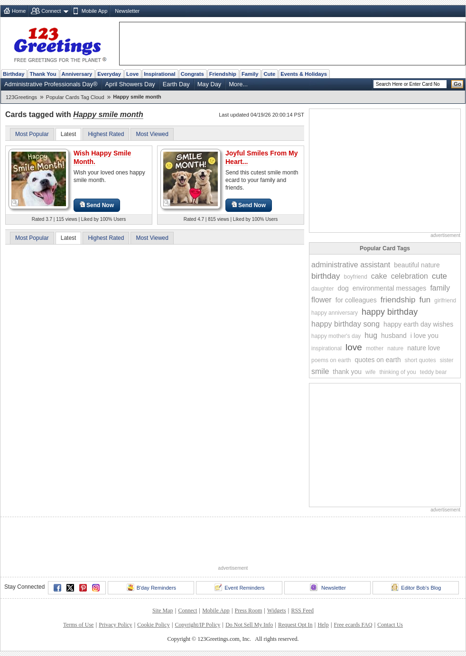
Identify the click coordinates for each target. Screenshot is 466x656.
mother (374, 348)
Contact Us (390, 624)
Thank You (42, 74)
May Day (209, 84)
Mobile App (94, 11)
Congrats (192, 74)
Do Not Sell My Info (249, 624)
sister (447, 360)
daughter (322, 288)
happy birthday (390, 312)
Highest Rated (106, 134)
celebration (409, 276)
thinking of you (397, 372)
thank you (347, 371)
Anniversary (77, 74)
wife (370, 372)
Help (322, 624)
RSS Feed (302, 610)
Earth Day (176, 84)
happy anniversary (334, 313)
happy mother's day (336, 336)
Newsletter (127, 11)
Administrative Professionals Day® (50, 84)
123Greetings (21, 97)
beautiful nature (417, 265)
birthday (325, 276)
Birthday (13, 74)
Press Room (248, 610)
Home (19, 11)
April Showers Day (130, 84)
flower (321, 300)
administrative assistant (350, 265)
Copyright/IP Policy (197, 624)
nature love (423, 348)
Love (132, 74)
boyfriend (355, 276)
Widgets (276, 610)
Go (457, 84)
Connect (51, 11)
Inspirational (160, 74)
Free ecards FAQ (353, 624)
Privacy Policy (115, 624)
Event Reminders (239, 587)
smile (320, 371)
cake (379, 276)
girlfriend (445, 300)
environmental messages (390, 288)
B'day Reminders (151, 587)
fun (425, 299)
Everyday (109, 74)
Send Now (97, 205)
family (440, 288)
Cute (269, 74)
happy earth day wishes (418, 324)
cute (439, 276)
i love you (424, 335)
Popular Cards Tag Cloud (75, 97)
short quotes (420, 360)
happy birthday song (345, 324)
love (353, 347)
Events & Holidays (303, 74)
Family (250, 74)
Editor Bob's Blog (416, 587)
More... (238, 84)
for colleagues (356, 300)
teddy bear (433, 372)
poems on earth (331, 360)
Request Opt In (295, 624)
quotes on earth (377, 360)
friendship (398, 299)
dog (342, 288)
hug (370, 335)
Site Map (162, 610)
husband (394, 335)
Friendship (222, 74)
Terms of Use (78, 624)
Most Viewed (152, 134)
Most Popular (32, 134)
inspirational (326, 348)
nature (395, 348)
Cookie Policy (153, 624)
